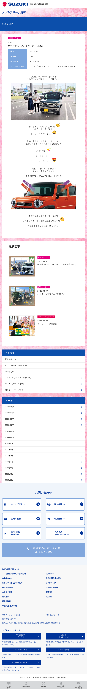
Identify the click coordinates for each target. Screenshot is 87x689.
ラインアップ (51, 583)
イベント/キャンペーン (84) (16, 365)
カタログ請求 (7, 592)
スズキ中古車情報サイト (20, 662)
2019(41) (9, 468)
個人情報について (9, 619)
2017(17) (9, 480)
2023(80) (9, 443)
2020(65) (9, 462)
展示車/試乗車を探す (53, 578)
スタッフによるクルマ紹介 (12, 583)
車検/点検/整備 (7, 587)
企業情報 (49, 592)
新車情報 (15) (11, 359)
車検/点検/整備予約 (9, 606)
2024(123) (9, 437)
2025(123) (9, 431)
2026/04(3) (10, 407)
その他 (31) (10, 372)
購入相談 (5, 597)
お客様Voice (7, 578)
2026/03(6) (10, 413)
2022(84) (9, 450)
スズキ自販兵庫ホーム (10, 569)
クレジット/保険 (52, 587)
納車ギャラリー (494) (14, 390)
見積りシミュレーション (63, 636)
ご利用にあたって (52, 615)
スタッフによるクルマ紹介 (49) (18, 378)
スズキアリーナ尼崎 (14, 12)
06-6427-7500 (44, 551)
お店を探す (50, 574)
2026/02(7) (10, 419)
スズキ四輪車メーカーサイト (20, 636)
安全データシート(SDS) (11, 615)
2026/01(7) (10, 425)
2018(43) (9, 474)
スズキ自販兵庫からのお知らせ (14, 574)
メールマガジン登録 (20, 650)
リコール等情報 (63, 650)
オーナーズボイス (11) (14, 384)
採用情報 (49, 597)
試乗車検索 (6, 601)
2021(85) (9, 456)
